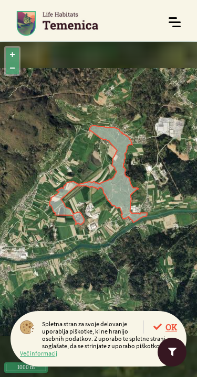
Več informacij (38, 353)
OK (171, 326)
